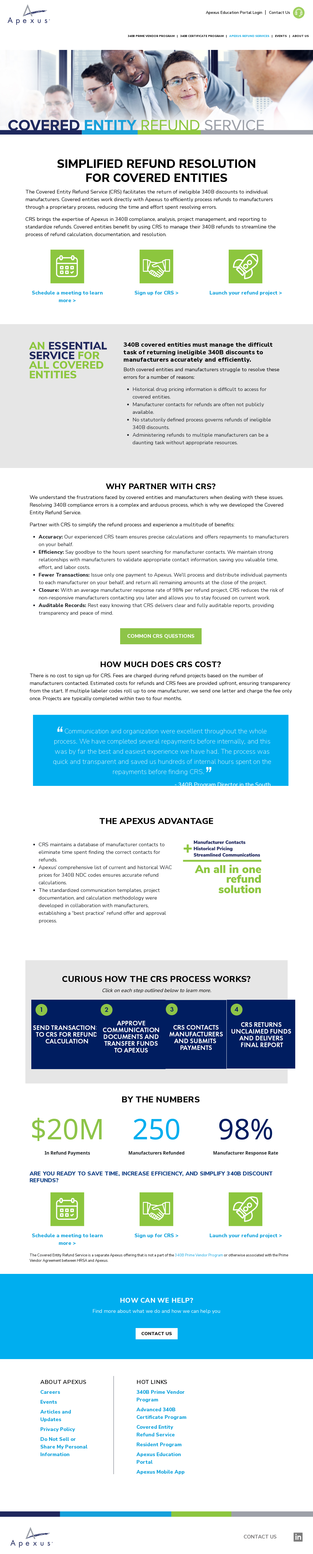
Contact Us (279, 12)
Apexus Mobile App (160, 1472)
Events (281, 36)
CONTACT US (156, 1334)
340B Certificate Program (202, 36)
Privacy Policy (57, 1429)
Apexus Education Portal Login (234, 12)
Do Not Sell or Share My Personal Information (63, 1447)
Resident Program (159, 1444)
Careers (50, 1392)
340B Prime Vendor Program (151, 36)
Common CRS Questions (161, 636)
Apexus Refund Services (249, 36)
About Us (300, 36)
